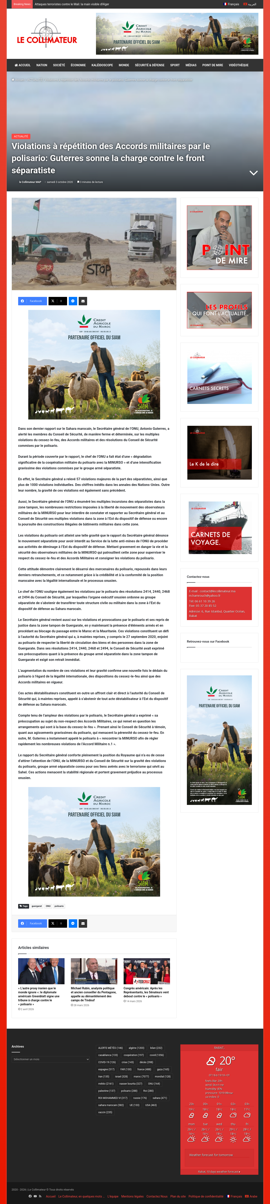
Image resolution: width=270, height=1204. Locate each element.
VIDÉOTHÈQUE (238, 65)
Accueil (18, 80)
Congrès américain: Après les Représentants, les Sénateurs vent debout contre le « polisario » (146, 992)
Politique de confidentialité (206, 1196)
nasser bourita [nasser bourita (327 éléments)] (130, 1083)
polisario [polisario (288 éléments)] (129, 1090)
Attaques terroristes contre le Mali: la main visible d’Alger (72, 4)
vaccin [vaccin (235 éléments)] (105, 1112)
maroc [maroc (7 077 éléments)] (141, 1076)
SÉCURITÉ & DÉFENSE (149, 65)
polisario (59, 906)
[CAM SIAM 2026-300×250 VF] (94, 364)
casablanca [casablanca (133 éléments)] (108, 1055)
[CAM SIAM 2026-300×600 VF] (219, 804)
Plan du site (178, 1196)
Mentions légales (132, 1196)
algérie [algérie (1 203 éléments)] (136, 1048)
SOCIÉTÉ (59, 65)
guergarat (37, 906)
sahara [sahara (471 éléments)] (160, 1098)
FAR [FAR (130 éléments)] (125, 1069)
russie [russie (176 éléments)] (140, 1098)
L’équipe (113, 1196)
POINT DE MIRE (212, 65)
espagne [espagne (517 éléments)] (106, 1069)
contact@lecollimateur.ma (217, 591)
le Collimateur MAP (30, 182)
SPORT (175, 65)
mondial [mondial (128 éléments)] (163, 1076)
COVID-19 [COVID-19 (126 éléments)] (107, 1062)
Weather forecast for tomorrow (211, 1155)
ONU (48, 906)
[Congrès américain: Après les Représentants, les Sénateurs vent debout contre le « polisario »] (147, 971)
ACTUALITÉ (34, 80)
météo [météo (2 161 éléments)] (105, 1083)
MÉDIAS (191, 65)
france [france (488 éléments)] (144, 1069)
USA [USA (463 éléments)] (151, 1105)
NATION (41, 65)
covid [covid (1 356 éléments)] (157, 1055)
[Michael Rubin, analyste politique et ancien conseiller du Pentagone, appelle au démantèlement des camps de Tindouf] (94, 971)
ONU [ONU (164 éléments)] (154, 1083)
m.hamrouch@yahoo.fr (204, 596)
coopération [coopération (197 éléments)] (134, 1055)
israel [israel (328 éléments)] (121, 1076)
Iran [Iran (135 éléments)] (103, 1076)
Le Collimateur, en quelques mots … (81, 1196)
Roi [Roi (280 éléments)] (148, 1090)
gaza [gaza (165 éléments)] (163, 1069)
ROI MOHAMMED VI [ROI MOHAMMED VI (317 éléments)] (112, 1098)
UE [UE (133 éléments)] (134, 1105)
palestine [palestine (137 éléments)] (106, 1090)
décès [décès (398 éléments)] (146, 1062)
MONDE (124, 65)
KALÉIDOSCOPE (102, 65)
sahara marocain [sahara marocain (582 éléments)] (111, 1105)
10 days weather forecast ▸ (219, 1172)
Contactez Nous (157, 1196)
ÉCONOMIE (78, 65)
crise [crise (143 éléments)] (128, 1062)
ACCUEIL (23, 65)
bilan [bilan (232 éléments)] (156, 1048)
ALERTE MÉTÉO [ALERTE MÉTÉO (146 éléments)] (110, 1048)
